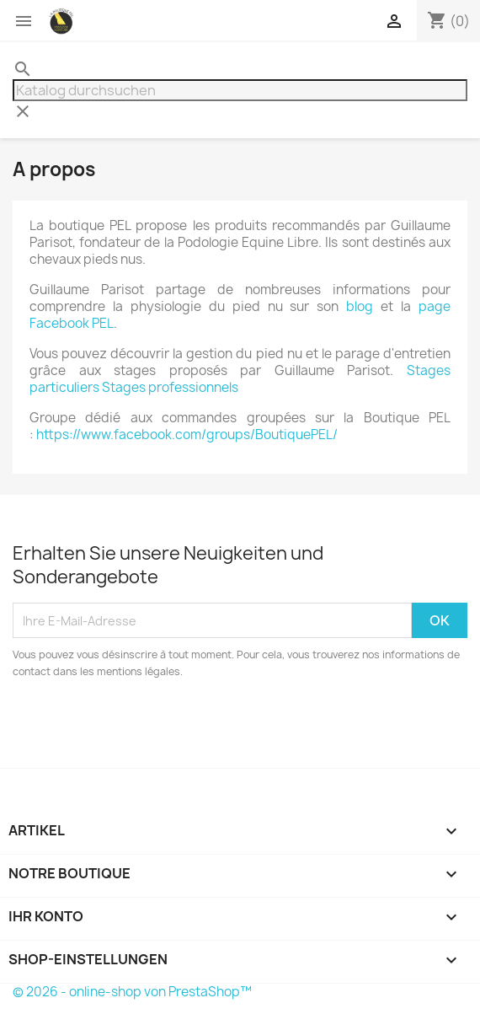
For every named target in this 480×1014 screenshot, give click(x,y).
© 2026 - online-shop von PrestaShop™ (132, 992)
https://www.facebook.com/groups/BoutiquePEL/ (187, 434)
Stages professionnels (170, 387)
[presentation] (153, 726)
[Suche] (240, 90)
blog (359, 306)
